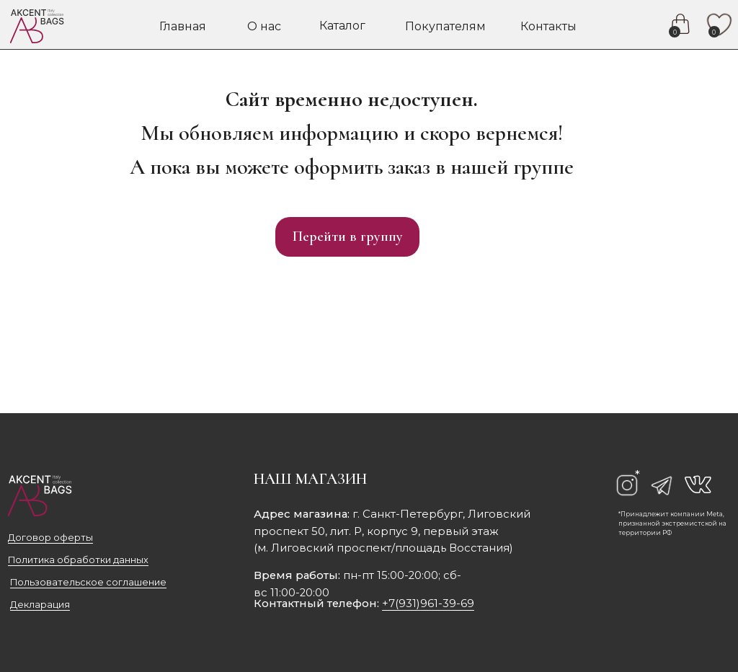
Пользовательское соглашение (88, 582)
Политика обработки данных (78, 559)
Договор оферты (50, 537)
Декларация (40, 604)
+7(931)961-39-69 (428, 603)
